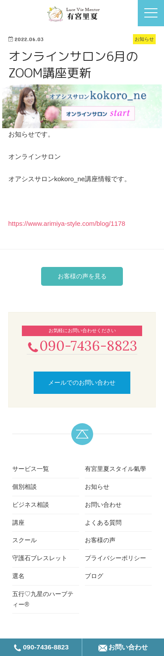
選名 (18, 575)
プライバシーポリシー (115, 557)
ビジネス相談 (30, 504)
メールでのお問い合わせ (81, 382)
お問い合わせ (103, 504)
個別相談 (24, 486)
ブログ (94, 575)
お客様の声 (100, 540)
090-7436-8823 (82, 345)
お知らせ (97, 486)
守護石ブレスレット (39, 557)
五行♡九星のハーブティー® (42, 599)
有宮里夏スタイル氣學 (115, 468)
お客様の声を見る (82, 276)
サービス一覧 (30, 468)
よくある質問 (103, 522)
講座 (18, 522)
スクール (24, 540)
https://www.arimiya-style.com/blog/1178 (67, 223)
